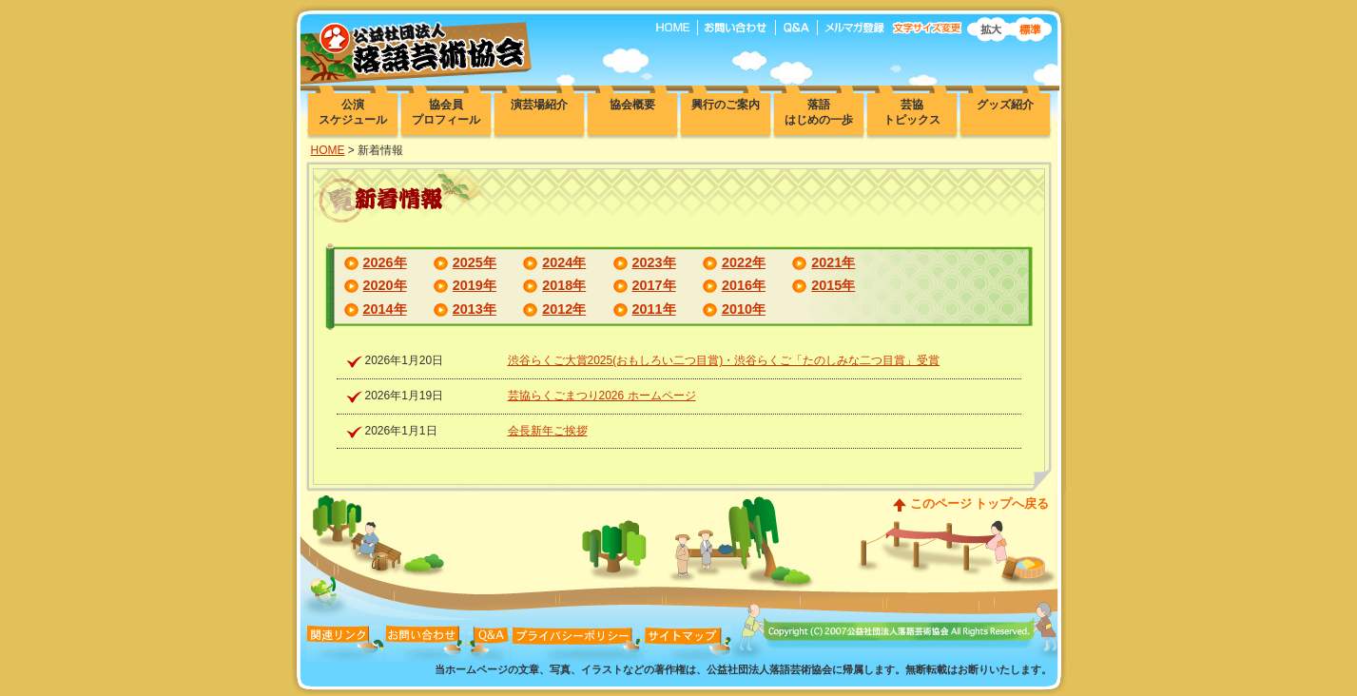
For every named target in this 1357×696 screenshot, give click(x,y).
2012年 (564, 309)
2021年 (833, 262)
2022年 (744, 262)
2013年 (474, 309)
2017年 (654, 285)
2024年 (564, 262)
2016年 (744, 285)
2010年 (744, 309)
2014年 (385, 309)
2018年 (564, 285)
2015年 (833, 285)
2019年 (474, 285)
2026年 (385, 262)
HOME (328, 150)
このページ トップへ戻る (980, 503)
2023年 (654, 262)
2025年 (474, 262)
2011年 (654, 309)
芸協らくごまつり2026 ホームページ (602, 395)
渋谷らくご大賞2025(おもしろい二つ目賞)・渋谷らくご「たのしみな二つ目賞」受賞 (724, 360)
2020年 (385, 285)
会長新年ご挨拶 (548, 430)
